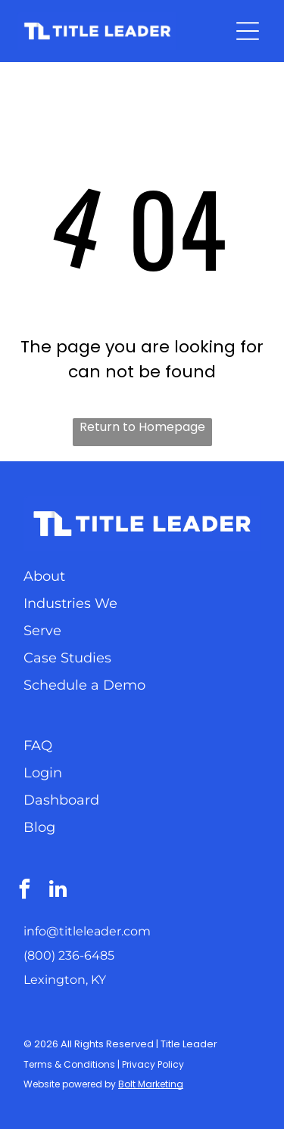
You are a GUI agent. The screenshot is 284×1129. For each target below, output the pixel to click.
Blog (39, 827)
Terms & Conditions (69, 1064)
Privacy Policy (153, 1064)
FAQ (37, 745)
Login (42, 773)
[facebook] (24, 891)
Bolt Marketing (150, 1084)
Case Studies (67, 658)
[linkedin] (57, 891)
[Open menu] (247, 31)
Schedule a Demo (84, 685)
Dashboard (61, 800)
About (44, 576)
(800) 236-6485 (68, 955)
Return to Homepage (142, 427)
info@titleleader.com (87, 931)
